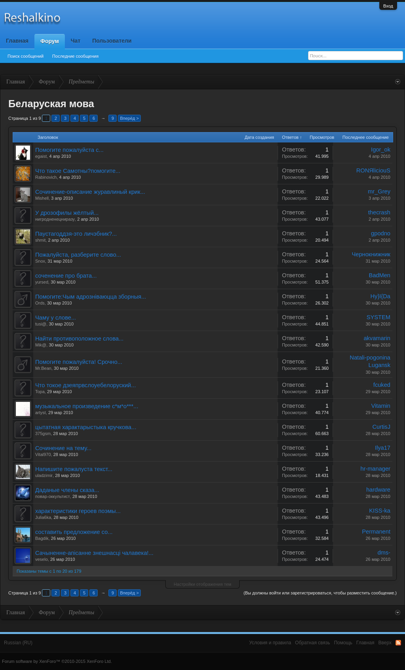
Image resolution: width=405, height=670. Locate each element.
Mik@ (40, 345)
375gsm (43, 433)
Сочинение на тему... (63, 448)
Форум (49, 41)
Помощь (343, 642)
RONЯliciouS (373, 170)
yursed (41, 282)
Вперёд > (129, 118)
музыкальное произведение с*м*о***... (86, 406)
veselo (41, 559)
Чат (75, 41)
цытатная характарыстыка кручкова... (85, 427)
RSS (398, 642)
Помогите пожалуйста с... (69, 150)
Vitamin (380, 406)
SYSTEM (378, 317)
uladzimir (44, 475)
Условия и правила (270, 642)
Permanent (376, 531)
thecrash (379, 212)
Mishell (42, 198)
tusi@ (40, 324)
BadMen (379, 275)
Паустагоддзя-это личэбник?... (76, 234)
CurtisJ (381, 427)
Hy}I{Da (380, 296)
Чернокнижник (371, 254)
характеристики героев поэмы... (78, 511)
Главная (17, 41)
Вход (388, 6)
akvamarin (376, 338)
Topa (40, 391)
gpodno (380, 233)
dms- (383, 552)
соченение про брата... (66, 276)
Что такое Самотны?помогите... (77, 171)
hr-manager (375, 469)
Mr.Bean (43, 368)
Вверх (385, 642)
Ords (40, 303)
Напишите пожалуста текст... (73, 469)
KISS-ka (379, 510)
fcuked (381, 385)
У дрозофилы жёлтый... (66, 213)
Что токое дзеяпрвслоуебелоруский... (85, 385)
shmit (40, 240)
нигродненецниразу (55, 219)
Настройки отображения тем (202, 584)
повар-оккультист (52, 496)
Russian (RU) (18, 642)
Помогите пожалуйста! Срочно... (78, 362)
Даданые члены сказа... (67, 490)
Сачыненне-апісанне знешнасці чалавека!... (94, 553)
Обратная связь (312, 642)
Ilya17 (382, 448)
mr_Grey (379, 191)
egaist (41, 156)
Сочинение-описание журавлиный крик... (90, 192)
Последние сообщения (75, 56)
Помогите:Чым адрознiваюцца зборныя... (90, 296)
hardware (378, 489)
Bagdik (42, 538)
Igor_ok (380, 149)
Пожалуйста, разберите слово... (78, 255)
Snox (40, 261)
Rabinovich (46, 177)
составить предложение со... (74, 532)
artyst (40, 412)
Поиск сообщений (26, 56)
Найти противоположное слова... (79, 338)
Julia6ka (43, 517)
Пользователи (111, 41)
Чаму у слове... (55, 317)
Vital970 (43, 454)
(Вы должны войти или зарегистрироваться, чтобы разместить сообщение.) (320, 593)
